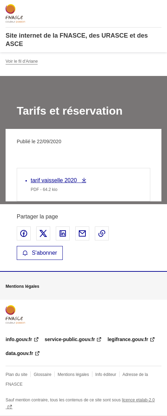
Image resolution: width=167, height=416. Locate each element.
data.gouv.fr (19, 353)
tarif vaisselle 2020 (54, 180)
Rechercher (143, 8)
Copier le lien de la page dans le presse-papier (102, 233)
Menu (157, 8)
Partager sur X (43, 233)
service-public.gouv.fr (70, 339)
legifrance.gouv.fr (127, 339)
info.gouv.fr (19, 339)
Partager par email (82, 233)
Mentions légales (73, 374)
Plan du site (17, 374)
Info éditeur (105, 374)
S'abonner (39, 253)
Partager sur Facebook (24, 233)
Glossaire (43, 374)
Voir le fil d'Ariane (22, 61)
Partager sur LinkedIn (63, 233)
